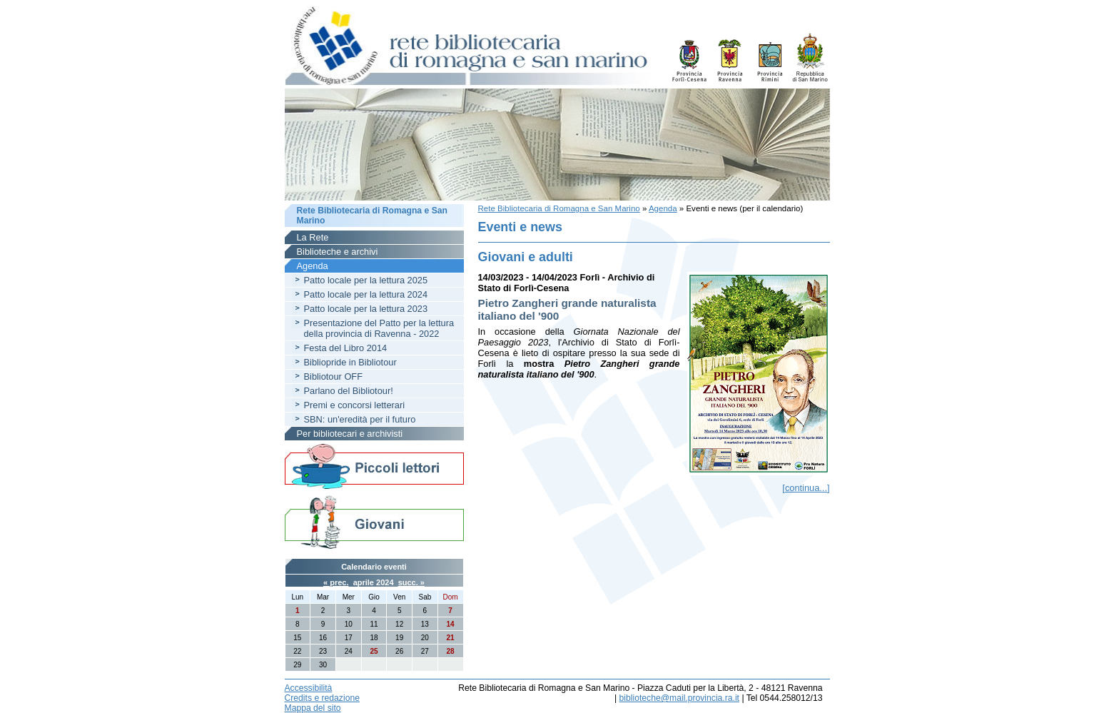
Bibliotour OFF (333, 376)
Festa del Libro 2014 (346, 348)
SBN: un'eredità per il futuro (360, 419)
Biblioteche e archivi (337, 251)
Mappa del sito (313, 708)
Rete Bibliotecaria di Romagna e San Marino (559, 208)
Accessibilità (309, 688)
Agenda (663, 208)
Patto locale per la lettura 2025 (366, 280)
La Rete (313, 237)
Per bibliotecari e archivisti (350, 433)
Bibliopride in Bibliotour (350, 362)
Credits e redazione (322, 698)
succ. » (411, 582)
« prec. (335, 582)
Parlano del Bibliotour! (348, 390)
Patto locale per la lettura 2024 (366, 294)
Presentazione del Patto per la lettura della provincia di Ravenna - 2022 (379, 328)
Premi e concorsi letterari (354, 405)
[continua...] (805, 487)
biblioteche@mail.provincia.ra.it (679, 698)
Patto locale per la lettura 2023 (366, 308)
